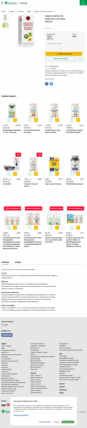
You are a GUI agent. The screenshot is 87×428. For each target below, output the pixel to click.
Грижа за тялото (35, 384)
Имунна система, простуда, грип (11, 354)
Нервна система (6, 369)
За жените (4, 365)
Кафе (3, 348)
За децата (4, 363)
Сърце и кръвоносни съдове (10, 380)
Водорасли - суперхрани (38, 346)
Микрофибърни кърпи (66, 358)
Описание (5, 262)
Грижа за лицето (35, 382)
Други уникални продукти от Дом (70, 377)
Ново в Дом (63, 356)
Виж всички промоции (61, 58)
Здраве (3, 344)
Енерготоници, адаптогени (9, 361)
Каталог (62, 384)
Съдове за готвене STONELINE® (69, 362)
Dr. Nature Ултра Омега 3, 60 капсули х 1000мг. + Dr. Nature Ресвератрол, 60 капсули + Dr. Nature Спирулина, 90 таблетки (74, 242)
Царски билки (54, 66)
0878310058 (24, 3)
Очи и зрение (5, 376)
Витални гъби (34, 348)
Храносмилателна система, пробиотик (13, 382)
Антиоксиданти (6, 359)
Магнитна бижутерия (37, 365)
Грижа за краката (36, 392)
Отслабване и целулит (37, 343)
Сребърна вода (35, 358)
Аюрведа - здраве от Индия (38, 352)
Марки (61, 393)
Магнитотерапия (35, 361)
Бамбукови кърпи (65, 371)
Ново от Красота (35, 375)
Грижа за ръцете (35, 390)
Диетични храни (35, 367)
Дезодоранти (63, 343)
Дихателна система (7, 378)
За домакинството (65, 367)
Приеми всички (68, 422)
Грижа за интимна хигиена (38, 388)
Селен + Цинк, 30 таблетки (53, 184)
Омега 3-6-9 (5, 352)
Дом (60, 354)
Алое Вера (4, 356)
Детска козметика (65, 348)
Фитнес (32, 354)
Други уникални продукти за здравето (42, 356)
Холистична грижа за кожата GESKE (70, 350)
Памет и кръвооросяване (9, 374)
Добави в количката (64, 54)
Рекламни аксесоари (66, 375)
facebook (7, 335)
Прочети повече (50, 79)
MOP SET (62, 373)
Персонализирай (45, 422)
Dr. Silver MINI (7, 184)
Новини (62, 387)
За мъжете (4, 367)
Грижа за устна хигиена (37, 386)
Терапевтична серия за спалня (69, 360)
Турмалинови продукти (37, 363)
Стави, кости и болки (8, 391)
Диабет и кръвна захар (8, 389)
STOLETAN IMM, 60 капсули (74, 184)
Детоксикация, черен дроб (9, 384)
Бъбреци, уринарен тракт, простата (12, 386)
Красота (33, 373)
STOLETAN (33, 369)
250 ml (54, 68)
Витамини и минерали (8, 350)
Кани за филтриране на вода (68, 364)
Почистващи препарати (66, 369)
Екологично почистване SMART (69, 379)
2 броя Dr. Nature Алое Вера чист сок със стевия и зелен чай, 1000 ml (53, 240)
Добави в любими (80, 59)
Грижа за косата (35, 379)
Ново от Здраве (6, 346)
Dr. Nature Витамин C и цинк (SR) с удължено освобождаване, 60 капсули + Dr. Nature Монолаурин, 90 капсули (32, 242)
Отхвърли (56, 422)
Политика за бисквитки (21, 415)
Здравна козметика (36, 377)
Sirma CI (83, 412)
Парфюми (62, 346)
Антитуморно (34, 350)
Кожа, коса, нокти (7, 393)
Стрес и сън (5, 371)
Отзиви (18, 262)
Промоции (63, 390)
